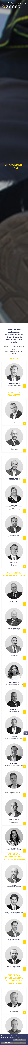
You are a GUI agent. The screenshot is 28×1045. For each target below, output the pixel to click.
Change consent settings (26, 733)
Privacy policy (17, 1037)
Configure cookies (19, 1039)
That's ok (20, 1042)
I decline (7, 1042)
